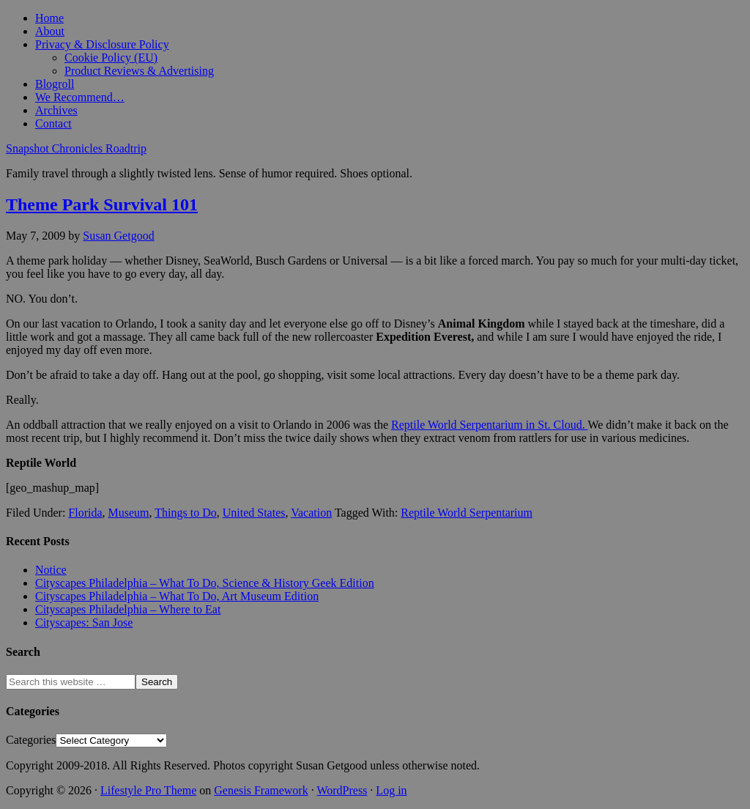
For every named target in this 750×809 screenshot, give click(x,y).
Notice (51, 570)
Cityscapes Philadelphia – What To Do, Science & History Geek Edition (204, 583)
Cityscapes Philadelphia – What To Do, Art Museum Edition (177, 596)
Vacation (311, 512)
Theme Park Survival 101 (102, 204)
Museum (128, 512)
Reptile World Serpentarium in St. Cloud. (489, 424)
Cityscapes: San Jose (84, 622)
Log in (391, 790)
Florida (85, 512)
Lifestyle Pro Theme (148, 790)
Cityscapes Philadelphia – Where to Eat (127, 609)
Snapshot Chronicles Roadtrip (76, 148)
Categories (31, 740)
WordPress (341, 790)
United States (254, 512)
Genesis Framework (261, 790)
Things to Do (185, 512)
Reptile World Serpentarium (466, 512)
